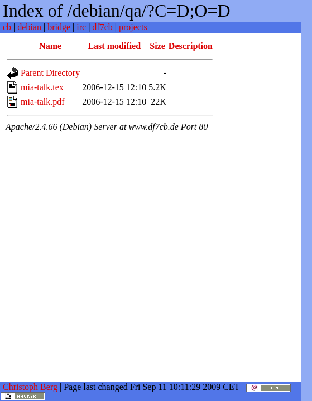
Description (191, 46)
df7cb (102, 27)
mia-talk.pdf (43, 101)
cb (7, 27)
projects (133, 27)
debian (29, 27)
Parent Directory (50, 72)
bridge (58, 27)
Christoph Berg (30, 387)
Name (50, 46)
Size (157, 46)
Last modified (114, 46)
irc (81, 27)
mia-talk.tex (42, 87)
